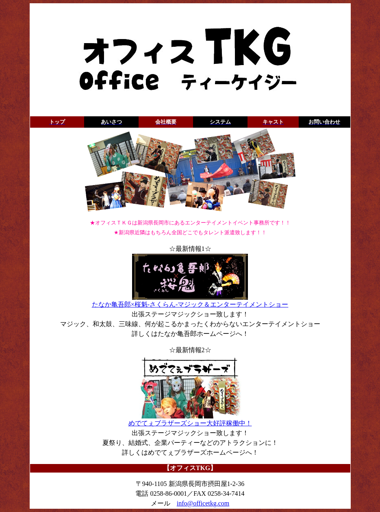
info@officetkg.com (203, 503)
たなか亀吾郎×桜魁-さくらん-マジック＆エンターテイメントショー (190, 301)
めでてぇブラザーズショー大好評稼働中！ (190, 420)
